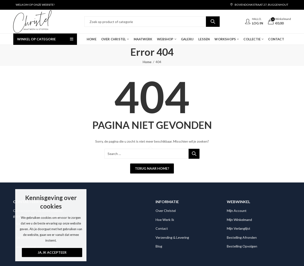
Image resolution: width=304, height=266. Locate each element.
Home (147, 62)
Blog (159, 246)
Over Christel (166, 211)
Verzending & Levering (172, 237)
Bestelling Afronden (242, 237)
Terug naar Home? (152, 168)
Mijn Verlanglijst (238, 228)
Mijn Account (237, 211)
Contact (162, 228)
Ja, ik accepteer (52, 252)
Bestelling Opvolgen (242, 246)
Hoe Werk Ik (165, 220)
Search (213, 21)
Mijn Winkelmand (239, 220)
